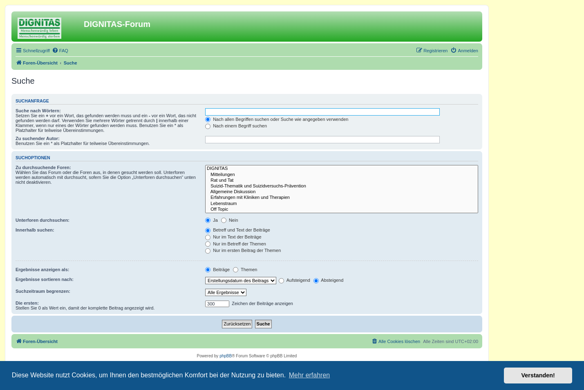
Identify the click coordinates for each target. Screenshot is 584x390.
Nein (229, 220)
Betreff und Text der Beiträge (237, 229)
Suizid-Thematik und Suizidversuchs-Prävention (341, 186)
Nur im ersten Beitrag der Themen (243, 250)
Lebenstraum (341, 204)
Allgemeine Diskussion (341, 192)
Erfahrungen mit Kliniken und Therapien (341, 198)
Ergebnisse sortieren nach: (45, 279)
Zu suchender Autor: (38, 138)
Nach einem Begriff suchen (236, 125)
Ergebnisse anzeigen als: (42, 269)
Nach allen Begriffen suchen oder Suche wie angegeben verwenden (276, 119)
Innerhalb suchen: (35, 229)
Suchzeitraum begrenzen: (43, 291)
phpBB (225, 356)
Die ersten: (27, 303)
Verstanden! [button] (538, 375)
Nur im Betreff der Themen (235, 243)
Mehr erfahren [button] (309, 375)
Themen (245, 269)
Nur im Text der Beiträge (233, 236)
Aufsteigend (294, 280)
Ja (211, 220)
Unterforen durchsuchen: (42, 220)
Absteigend (328, 280)
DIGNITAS (341, 169)
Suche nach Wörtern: (38, 110)
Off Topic (341, 209)
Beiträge (217, 269)
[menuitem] (60, 51)
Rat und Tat (341, 180)
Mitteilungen (341, 175)
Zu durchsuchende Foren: (43, 167)
